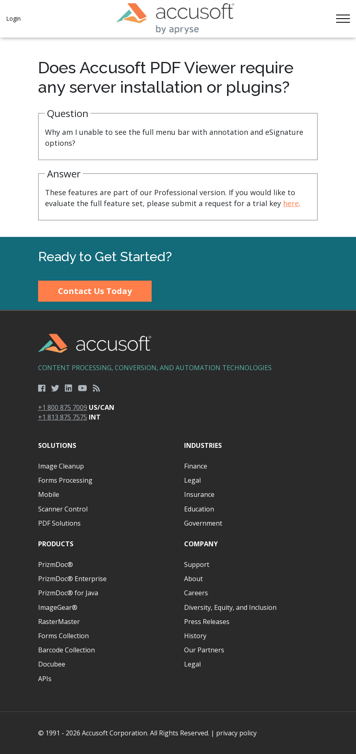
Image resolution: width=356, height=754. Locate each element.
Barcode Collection (66, 649)
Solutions (57, 445)
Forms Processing (65, 480)
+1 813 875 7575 (62, 417)
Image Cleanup (61, 466)
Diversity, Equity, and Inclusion (230, 607)
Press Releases (206, 621)
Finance (195, 466)
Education (199, 509)
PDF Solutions (59, 523)
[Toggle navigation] (343, 18)
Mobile (48, 494)
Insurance (199, 494)
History (195, 635)
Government (203, 523)
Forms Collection (63, 635)
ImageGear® (57, 607)
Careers (196, 592)
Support (196, 564)
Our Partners (204, 649)
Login (13, 18)
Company (201, 543)
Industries (203, 445)
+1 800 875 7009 (62, 407)
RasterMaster (59, 621)
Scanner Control (63, 509)
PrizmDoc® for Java (68, 592)
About (193, 578)
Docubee (51, 664)
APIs (44, 678)
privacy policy (236, 732)
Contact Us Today (95, 290)
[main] (178, 137)
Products (55, 543)
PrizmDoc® (55, 564)
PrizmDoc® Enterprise (72, 578)
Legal (192, 480)
